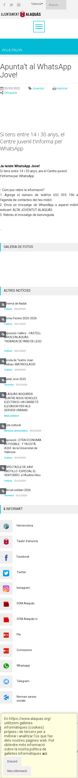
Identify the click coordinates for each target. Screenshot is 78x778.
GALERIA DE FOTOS (18, 247)
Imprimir (62, 88)
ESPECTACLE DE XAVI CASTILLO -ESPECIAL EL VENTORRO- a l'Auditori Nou (22, 471)
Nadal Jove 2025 (15, 379)
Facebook (23, 556)
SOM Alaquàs (26, 603)
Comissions (24, 650)
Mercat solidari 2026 (17, 490)
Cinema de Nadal (15, 303)
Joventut (38, 88)
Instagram (23, 587)
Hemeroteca (25, 525)
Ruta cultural (12, 425)
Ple (19, 634)
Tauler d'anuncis (27, 541)
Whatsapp (23, 665)
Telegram (23, 681)
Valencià (37, 3)
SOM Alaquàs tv (27, 619)
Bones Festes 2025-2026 (20, 318)
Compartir (10, 92)
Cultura (8, 309)
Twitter (21, 572)
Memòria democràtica (16, 430)
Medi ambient (11, 416)
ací (44, 753)
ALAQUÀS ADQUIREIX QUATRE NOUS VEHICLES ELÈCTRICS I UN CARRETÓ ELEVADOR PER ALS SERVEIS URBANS (21, 402)
